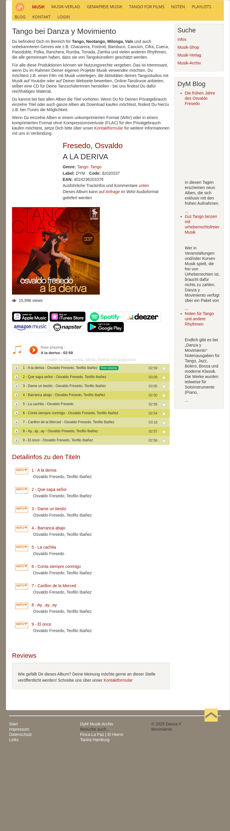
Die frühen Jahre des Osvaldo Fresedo (200, 177)
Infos (182, 118)
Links (14, 818)
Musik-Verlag (189, 134)
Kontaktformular (108, 207)
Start (13, 803)
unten (144, 265)
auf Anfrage (109, 271)
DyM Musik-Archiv (96, 803)
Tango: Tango (89, 246)
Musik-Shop (188, 126)
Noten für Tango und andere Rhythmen (199, 398)
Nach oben (211, 803)
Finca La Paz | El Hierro (101, 813)
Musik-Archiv (189, 142)
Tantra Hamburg (94, 818)
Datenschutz (20, 813)
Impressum (19, 808)
